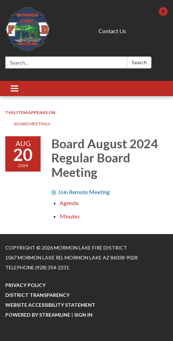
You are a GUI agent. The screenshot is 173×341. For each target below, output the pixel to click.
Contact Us (112, 31)
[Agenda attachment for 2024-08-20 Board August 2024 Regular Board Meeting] (69, 202)
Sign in (83, 315)
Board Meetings (32, 123)
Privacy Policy (25, 285)
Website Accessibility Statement (50, 305)
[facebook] (163, 13)
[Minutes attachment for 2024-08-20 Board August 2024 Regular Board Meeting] (70, 216)
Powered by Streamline (37, 315)
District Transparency (37, 295)
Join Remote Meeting (80, 192)
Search (139, 62)
